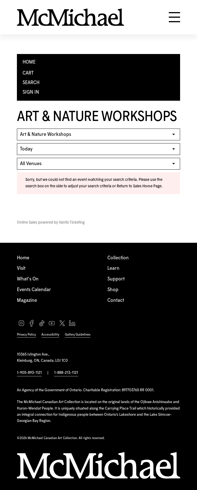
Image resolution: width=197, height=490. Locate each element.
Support (116, 279)
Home (23, 257)
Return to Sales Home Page (139, 186)
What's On (28, 279)
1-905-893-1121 (29, 373)
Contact (115, 300)
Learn (113, 268)
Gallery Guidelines (77, 334)
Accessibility (50, 334)
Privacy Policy (26, 334)
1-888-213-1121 (66, 373)
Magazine (27, 300)
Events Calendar (34, 289)
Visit (21, 268)
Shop (112, 289)
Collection (118, 257)
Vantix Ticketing (72, 222)
